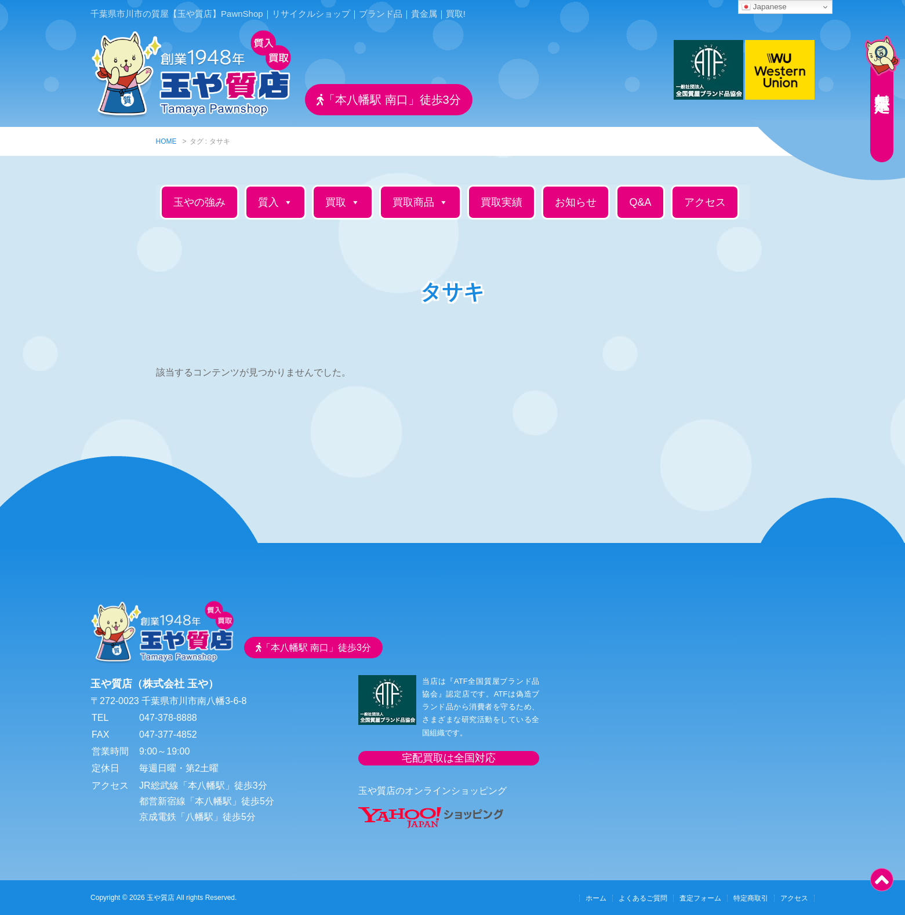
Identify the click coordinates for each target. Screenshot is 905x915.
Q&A (640, 202)
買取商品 (420, 202)
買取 (342, 202)
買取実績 (501, 202)
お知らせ (576, 202)
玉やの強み (199, 202)
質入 (275, 202)
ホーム (596, 898)
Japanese (764, 7)
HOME (166, 141)
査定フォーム (700, 898)
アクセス (705, 202)
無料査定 (882, 84)
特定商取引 (750, 898)
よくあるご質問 (643, 898)
